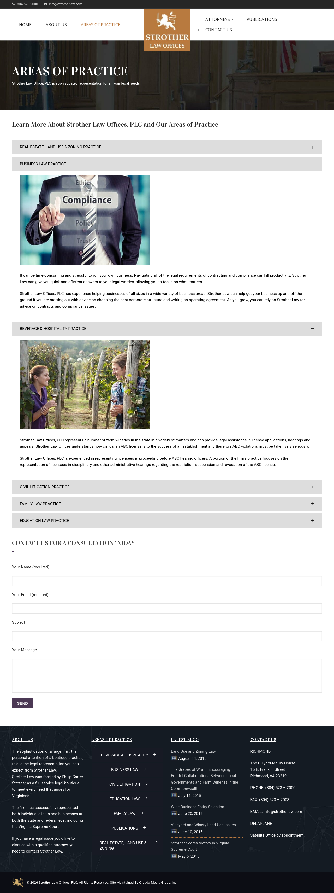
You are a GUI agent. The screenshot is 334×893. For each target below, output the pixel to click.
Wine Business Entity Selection (197, 806)
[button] (167, 147)
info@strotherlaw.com (63, 4)
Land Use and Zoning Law (193, 751)
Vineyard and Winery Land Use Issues (203, 824)
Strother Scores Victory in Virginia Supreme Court (200, 846)
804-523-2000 (25, 4)
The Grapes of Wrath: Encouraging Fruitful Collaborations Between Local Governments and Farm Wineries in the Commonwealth (204, 779)
